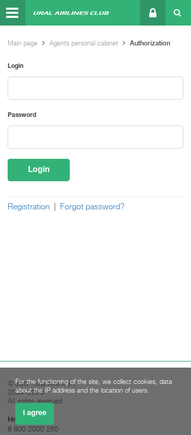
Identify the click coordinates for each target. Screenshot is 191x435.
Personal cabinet (152, 12)
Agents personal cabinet (83, 43)
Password (22, 115)
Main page (23, 43)
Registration (29, 206)
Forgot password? (92, 206)
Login (15, 66)
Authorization (150, 43)
